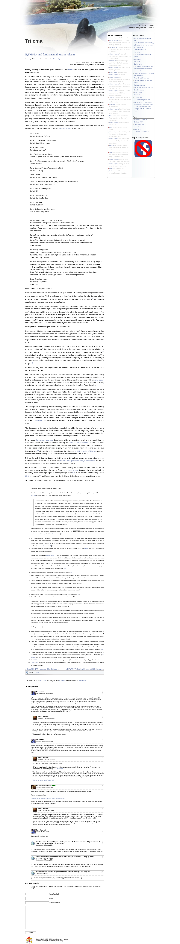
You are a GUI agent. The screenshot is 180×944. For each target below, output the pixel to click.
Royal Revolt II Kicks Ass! (141, 78)
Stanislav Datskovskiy (44, 785)
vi (65, 311)
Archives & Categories (140, 119)
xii (38, 450)
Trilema (34, 41)
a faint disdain (50, 555)
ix (32, 363)
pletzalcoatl (112, 61)
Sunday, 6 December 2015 (46, 810)
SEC (27, 476)
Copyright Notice (139, 124)
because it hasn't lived (44, 546)
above (86, 548)
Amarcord (137, 95)
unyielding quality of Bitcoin (85, 451)
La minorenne (138, 97)
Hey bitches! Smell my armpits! (143, 87)
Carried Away (138, 64)
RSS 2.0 (43, 681)
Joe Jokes (137, 61)
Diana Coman (113, 47)
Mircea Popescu (58, 59)
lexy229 (111, 145)
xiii (40, 475)
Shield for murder (139, 90)
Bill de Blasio (59, 768)
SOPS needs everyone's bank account (44, 660)
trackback (82, 681)
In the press (137, 129)
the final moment (54, 534)
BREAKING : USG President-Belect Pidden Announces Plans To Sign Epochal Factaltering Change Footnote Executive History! (143, 106)
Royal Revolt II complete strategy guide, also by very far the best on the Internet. (144, 45)
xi (29, 423)
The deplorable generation (142, 100)
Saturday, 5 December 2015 (44, 693)
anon (110, 152)
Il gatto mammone (139, 85)
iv (68, 295)
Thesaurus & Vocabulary (141, 132)
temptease (112, 104)
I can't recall (34, 662)
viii (103, 352)
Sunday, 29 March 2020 (43, 873)
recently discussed (65, 128)
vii (70, 339)
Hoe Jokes (137, 52)
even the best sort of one (78, 443)
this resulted (38, 420)
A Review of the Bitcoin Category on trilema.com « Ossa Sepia (58, 871)
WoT (74, 473)
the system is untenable (44, 440)
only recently (99, 380)
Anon (110, 116)
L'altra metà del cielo (140, 49)
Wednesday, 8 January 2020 (44, 845)
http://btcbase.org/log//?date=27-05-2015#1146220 (48, 798)
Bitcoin (37, 672)
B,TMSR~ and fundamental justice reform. (50, 54)
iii (103, 118)
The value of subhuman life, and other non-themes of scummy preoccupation (143, 69)
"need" (81, 415)
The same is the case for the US (43, 780)
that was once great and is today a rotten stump (77, 461)
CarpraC (111, 97)
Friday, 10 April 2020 (42, 831)
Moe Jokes (137, 59)
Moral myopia (138, 92)
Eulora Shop (137, 127)
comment (62, 681)
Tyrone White (113, 72)
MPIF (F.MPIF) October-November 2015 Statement (84, 669)
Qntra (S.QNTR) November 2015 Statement (42, 669)
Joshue (111, 171)
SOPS (70, 70)
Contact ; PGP (138, 122)
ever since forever (71, 470)
